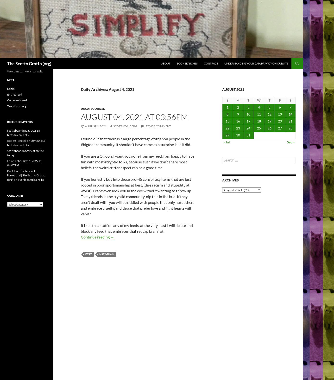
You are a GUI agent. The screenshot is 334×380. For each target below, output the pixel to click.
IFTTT (88, 254)
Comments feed (17, 100)
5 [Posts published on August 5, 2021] (270, 107)
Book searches (187, 63)
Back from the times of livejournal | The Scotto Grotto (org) (26, 175)
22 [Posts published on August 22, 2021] (227, 128)
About (165, 63)
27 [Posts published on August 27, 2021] (280, 128)
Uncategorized (93, 108)
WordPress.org (16, 106)
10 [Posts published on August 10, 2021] (248, 114)
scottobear (14, 130)
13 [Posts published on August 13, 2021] (280, 114)
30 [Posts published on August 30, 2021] (238, 135)
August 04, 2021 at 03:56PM (134, 117)
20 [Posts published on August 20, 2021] (280, 121)
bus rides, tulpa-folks (31, 179)
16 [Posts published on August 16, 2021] (238, 121)
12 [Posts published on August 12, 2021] (269, 114)
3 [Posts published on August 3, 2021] (248, 107)
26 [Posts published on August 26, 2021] (269, 128)
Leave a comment (158, 126)
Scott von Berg (125, 126)
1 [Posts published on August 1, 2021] (227, 107)
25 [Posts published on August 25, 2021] (259, 128)
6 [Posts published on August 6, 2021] (280, 107)
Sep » (291, 142)
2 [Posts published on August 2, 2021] (238, 107)
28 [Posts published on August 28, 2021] (290, 128)
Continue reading (97, 237)
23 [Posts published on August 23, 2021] (238, 128)
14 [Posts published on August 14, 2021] (290, 114)
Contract (211, 63)
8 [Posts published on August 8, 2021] (227, 114)
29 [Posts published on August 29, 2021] (227, 135)
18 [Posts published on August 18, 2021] (259, 121)
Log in (11, 88)
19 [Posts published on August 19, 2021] (269, 121)
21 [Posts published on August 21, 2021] (290, 121)
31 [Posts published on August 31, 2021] (248, 135)
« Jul (226, 142)
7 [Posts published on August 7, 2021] (290, 107)
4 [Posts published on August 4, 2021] (259, 107)
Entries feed (14, 94)
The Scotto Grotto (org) (29, 63)
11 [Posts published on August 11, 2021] (259, 114)
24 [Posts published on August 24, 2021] (248, 128)
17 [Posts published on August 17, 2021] (248, 121)
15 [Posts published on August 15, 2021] (227, 121)
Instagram (106, 254)
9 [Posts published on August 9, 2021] (238, 114)
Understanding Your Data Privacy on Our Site (256, 63)
